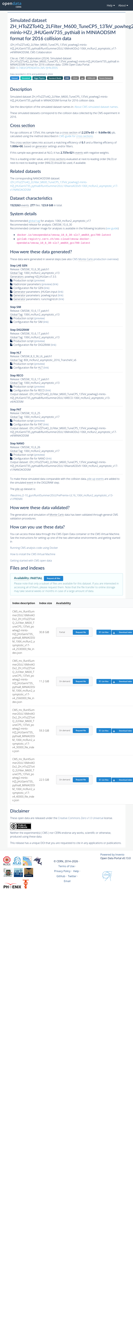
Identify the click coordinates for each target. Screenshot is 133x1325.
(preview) (39, 280)
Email (67, 881)
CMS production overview (94, 259)
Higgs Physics (39, 78)
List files (104, 632)
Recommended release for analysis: (31, 224)
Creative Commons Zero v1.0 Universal (80, 818)
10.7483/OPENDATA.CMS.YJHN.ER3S (36, 68)
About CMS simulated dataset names (96, 107)
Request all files (53, 578)
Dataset (14, 78)
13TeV (75, 78)
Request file (81, 632)
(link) (55, 284)
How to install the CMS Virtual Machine (32, 554)
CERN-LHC (91, 78)
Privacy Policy (62, 871)
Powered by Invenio (112, 854)
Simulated (26, 78)
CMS (67, 78)
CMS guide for (76, 136)
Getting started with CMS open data (31, 560)
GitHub (60, 876)
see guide (112, 228)
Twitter (72, 876)
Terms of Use (66, 866)
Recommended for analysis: (32, 221)
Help (76, 871)
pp (82, 78)
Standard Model (54, 78)
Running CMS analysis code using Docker (34, 548)
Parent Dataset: (105, 78)
